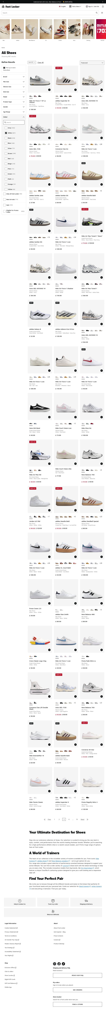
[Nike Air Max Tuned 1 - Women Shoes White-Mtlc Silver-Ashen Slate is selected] (83, 284)
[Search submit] (97, 13)
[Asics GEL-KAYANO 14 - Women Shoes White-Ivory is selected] (31, 284)
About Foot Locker (59, 928)
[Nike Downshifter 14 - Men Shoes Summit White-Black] (44, 751)
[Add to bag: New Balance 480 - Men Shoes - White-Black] (101, 603)
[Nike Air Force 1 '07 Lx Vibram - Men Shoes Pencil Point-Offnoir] (39, 96)
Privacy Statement (11, 932)
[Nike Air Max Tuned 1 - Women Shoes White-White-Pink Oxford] (92, 284)
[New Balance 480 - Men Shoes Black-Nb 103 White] (96, 610)
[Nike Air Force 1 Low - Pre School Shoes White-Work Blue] (87, 377)
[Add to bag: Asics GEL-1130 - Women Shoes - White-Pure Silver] (49, 138)
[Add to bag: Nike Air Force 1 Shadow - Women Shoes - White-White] (75, 277)
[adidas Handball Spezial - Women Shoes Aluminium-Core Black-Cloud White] (87, 517)
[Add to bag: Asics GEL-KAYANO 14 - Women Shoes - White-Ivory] (49, 277)
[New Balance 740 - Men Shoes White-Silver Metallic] (92, 703)
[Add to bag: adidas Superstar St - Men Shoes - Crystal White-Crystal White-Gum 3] (75, 90)
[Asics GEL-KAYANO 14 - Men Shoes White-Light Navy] (96, 96)
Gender (13, 107)
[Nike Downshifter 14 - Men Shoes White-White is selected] (31, 751)
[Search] (50, 13)
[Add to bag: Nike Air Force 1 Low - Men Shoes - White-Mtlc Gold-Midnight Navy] (75, 231)
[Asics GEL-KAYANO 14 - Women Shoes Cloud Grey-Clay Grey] (39, 284)
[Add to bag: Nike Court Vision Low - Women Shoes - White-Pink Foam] (75, 417)
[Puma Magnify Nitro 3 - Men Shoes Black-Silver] (87, 797)
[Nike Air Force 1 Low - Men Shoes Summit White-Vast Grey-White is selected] (83, 144)
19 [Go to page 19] (77, 819)
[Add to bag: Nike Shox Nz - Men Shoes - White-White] (101, 417)
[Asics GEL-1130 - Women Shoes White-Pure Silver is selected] (31, 144)
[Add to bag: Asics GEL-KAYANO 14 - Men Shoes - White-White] (101, 324)
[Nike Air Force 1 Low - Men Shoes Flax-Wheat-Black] (92, 144)
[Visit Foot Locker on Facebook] (59, 963)
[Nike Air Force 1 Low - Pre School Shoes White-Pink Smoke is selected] (83, 377)
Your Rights (9, 955)
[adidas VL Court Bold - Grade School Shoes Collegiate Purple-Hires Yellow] (70, 563)
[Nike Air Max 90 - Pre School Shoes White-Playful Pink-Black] (39, 470)
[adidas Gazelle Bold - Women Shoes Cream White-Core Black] (92, 191)
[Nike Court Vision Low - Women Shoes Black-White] (70, 423)
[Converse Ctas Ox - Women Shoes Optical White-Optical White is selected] (57, 144)
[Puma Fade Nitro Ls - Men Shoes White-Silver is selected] (83, 656)
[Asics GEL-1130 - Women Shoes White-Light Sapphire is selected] (57, 703)
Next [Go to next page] (82, 819)
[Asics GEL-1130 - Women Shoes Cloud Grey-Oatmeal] (44, 144)
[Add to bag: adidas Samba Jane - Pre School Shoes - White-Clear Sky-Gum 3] (49, 184)
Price (13, 220)
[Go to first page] (44, 819)
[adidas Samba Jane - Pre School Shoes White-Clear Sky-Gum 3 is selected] (31, 191)
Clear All (41, 62)
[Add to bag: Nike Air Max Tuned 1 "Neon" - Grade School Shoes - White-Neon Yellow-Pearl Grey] (101, 231)
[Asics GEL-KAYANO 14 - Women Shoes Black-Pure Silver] (35, 284)
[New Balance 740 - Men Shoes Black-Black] (87, 703)
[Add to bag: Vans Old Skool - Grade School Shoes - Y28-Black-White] (49, 417)
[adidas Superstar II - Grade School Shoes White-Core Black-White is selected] (57, 797)
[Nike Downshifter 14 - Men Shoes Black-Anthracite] (35, 751)
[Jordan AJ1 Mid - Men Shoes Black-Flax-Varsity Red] (39, 517)
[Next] (103, 1)
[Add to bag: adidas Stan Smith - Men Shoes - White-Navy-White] (75, 603)
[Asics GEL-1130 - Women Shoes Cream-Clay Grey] (39, 144)
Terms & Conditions (11, 936)
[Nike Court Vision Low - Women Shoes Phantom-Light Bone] (61, 423)
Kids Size (13, 92)
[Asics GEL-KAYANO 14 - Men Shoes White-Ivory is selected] (83, 96)
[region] (53, 2)
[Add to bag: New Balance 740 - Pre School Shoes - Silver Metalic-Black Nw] (101, 464)
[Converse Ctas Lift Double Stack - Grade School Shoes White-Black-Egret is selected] (31, 703)
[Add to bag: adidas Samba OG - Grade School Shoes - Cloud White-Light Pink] (75, 184)
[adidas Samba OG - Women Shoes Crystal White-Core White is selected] (31, 237)
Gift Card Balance (11, 983)
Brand (13, 76)
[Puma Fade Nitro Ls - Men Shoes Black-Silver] (87, 656)
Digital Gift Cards (10, 979)
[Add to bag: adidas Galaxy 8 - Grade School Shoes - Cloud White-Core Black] (49, 324)
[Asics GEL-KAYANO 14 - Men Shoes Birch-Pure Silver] (100, 96)
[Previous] (3, 1)
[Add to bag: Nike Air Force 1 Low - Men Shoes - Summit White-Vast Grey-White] (101, 138)
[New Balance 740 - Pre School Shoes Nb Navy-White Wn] (92, 470)
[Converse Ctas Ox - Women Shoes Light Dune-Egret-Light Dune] (66, 144)
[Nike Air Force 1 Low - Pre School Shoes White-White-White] (96, 377)
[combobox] (50, 13)
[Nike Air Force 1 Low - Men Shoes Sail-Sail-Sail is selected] (31, 377)
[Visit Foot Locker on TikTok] (63, 963)
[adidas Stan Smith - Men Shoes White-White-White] (61, 610)
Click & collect (9, 971)
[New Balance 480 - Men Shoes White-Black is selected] (83, 610)
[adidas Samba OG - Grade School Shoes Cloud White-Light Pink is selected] (57, 191)
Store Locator (10, 975)
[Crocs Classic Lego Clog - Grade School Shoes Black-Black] (35, 656)
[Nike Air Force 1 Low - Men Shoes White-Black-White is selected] (31, 563)
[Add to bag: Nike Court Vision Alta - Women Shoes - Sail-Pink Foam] (75, 464)
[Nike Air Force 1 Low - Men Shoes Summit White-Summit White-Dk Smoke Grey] (96, 563)
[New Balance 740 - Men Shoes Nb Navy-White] (96, 703)
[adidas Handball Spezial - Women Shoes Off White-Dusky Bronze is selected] (83, 517)
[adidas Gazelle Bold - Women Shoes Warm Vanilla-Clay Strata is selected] (83, 191)
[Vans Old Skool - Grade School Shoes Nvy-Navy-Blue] (35, 423)
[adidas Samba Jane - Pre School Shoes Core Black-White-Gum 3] (39, 191)
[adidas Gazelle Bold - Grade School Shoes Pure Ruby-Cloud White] (70, 751)
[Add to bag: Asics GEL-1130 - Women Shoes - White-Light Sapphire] (75, 696)
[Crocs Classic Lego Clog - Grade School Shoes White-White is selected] (31, 656)
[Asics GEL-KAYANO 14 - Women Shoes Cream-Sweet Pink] (48, 284)
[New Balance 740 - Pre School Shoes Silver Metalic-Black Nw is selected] (83, 470)
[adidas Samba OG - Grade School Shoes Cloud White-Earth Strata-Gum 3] (70, 191)
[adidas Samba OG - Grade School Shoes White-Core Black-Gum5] (74, 191)
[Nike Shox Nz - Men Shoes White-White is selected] (83, 423)
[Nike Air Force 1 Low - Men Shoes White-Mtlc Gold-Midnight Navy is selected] (57, 237)
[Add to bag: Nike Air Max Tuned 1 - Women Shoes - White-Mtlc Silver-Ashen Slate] (101, 277)
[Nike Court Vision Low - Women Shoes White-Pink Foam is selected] (57, 423)
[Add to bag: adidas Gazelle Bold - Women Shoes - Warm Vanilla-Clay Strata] (101, 184)
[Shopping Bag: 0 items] (102, 6)
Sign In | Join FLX (92, 6)
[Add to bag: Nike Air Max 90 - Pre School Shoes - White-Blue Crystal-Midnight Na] (49, 464)
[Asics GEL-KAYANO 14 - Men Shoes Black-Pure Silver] (87, 96)
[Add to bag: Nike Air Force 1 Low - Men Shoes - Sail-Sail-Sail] (49, 370)
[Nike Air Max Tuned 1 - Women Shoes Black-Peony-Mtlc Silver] (96, 284)
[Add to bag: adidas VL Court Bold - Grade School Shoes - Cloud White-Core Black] (75, 557)
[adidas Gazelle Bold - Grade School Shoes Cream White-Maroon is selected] (57, 751)
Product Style (13, 215)
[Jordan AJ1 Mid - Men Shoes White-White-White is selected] (31, 517)
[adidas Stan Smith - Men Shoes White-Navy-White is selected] (57, 610)
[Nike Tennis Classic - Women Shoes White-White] (35, 797)
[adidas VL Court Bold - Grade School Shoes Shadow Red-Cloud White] (61, 563)
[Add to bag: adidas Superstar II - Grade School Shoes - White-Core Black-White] (75, 791)
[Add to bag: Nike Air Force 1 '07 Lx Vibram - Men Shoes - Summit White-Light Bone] (49, 90)
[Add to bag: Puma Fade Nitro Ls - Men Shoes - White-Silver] (101, 650)
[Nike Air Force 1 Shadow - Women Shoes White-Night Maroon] (61, 284)
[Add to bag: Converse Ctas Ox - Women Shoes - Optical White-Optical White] (75, 138)
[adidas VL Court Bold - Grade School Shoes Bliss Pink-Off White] (74, 563)
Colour (13, 117)
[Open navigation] (102, 12)
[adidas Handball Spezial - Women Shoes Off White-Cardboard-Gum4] (96, 517)
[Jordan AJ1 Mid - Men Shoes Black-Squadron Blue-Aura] (44, 517)
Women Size (13, 87)
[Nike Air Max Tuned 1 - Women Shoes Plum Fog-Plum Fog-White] (100, 284)
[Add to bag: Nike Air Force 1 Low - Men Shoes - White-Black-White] (49, 557)
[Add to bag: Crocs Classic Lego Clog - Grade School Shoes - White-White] (49, 650)
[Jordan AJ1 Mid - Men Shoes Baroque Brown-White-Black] (35, 517)
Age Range (13, 112)
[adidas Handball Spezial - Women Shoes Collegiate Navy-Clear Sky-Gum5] (92, 517)
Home (3, 47)
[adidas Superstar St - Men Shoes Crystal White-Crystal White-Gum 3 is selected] (57, 96)
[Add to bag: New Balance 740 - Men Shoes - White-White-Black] (101, 696)
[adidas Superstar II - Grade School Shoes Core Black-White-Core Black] (66, 797)
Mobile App (8, 987)
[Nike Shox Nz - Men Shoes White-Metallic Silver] (87, 423)
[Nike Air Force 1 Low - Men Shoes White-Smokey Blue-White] (87, 144)
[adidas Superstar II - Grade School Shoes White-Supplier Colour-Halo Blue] (70, 797)
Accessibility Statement (13, 951)
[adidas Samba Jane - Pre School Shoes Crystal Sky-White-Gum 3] (35, 191)
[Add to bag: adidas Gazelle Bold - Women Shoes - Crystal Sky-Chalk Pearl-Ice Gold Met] (75, 510)
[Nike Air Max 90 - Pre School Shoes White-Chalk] (35, 470)
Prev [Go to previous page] (49, 819)
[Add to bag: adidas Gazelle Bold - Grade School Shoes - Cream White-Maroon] (75, 744)
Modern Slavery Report (13, 943)
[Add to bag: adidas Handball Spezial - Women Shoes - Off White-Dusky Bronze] (101, 510)
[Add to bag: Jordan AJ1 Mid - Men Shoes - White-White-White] (49, 510)
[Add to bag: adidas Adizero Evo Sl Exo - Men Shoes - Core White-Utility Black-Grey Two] (75, 324)
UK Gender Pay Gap (12, 940)
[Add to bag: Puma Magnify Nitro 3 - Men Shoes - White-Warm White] (101, 791)
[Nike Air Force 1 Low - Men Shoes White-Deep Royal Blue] (96, 144)
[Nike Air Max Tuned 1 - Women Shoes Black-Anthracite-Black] (87, 284)
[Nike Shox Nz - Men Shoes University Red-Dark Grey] (92, 423)
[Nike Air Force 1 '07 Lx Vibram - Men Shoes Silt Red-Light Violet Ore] (35, 96)
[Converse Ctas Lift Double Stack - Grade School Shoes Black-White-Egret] (35, 703)
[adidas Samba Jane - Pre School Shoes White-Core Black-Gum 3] (44, 191)
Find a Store (6, 70)
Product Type (13, 102)
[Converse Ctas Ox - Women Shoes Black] (61, 144)
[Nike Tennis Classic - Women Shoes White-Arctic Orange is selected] (31, 797)
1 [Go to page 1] (54, 819)
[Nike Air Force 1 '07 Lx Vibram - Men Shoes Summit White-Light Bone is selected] (31, 96)
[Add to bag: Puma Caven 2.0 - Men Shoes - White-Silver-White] (49, 603)
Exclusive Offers (10, 967)
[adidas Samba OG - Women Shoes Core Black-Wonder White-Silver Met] (39, 237)
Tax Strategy (9, 947)
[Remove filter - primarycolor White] (32, 62)
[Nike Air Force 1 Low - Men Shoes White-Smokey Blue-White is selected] (83, 563)
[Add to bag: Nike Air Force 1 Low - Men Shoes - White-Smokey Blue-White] (101, 557)
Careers (57, 940)
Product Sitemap (59, 943)
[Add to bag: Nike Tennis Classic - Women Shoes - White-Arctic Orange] (49, 791)
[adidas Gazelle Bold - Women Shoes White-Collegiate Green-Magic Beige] (87, 191)
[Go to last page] (87, 819)
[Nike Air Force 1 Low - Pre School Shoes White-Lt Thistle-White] (92, 377)
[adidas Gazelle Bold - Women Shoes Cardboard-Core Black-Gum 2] (96, 191)
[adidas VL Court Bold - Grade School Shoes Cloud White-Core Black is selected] (57, 563)
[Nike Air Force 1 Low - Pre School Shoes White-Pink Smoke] (66, 656)
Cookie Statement (11, 928)
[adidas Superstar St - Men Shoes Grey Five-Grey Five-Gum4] (61, 96)
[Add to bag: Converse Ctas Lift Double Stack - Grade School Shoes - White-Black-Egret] (49, 696)
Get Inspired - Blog (59, 932)
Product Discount (13, 225)
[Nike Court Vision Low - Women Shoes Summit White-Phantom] (66, 423)
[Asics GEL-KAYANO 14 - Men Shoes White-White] (92, 96)
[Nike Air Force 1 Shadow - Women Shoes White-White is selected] (57, 284)
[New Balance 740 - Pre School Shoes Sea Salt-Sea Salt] (96, 470)
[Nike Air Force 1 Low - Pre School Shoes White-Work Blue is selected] (57, 656)
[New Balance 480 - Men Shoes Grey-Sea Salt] (92, 610)
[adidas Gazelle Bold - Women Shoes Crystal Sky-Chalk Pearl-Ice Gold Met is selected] (57, 517)
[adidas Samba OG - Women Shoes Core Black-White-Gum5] (35, 237)
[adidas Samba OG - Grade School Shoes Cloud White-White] (61, 191)
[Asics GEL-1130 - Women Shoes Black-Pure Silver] (35, 144)
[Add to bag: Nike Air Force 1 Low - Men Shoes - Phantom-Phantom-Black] (75, 370)
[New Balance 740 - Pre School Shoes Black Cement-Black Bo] (87, 470)
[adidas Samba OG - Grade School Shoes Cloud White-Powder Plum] (66, 191)
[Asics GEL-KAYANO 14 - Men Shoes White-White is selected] (83, 330)
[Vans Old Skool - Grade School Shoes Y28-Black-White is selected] (31, 423)
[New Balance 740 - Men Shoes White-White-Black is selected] (83, 703)
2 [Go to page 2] (59, 819)
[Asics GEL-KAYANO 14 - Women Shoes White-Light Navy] (44, 284)
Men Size (13, 82)
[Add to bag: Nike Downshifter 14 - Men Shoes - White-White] (49, 744)
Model (13, 97)
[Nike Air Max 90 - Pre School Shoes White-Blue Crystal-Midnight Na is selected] (31, 470)
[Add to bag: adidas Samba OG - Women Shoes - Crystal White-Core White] (49, 231)
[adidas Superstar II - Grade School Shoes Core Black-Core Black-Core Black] (61, 797)
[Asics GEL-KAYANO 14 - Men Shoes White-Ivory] (96, 330)
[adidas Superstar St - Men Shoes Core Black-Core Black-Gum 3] (66, 96)
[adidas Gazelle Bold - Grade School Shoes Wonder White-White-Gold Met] (61, 751)
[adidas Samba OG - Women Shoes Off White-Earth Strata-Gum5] (44, 237)
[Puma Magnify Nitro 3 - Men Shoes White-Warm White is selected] (83, 797)
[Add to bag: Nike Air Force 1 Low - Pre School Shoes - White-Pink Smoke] (101, 370)
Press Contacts (58, 936)
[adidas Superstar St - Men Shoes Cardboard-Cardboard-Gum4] (70, 96)
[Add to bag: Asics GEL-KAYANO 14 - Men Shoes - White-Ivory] (101, 90)
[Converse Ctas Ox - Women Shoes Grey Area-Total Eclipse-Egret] (70, 144)
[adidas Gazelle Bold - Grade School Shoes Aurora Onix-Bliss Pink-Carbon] (66, 751)
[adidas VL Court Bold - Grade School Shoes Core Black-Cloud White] (66, 563)
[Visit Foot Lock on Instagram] (54, 963)
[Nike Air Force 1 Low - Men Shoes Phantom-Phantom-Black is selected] (57, 377)
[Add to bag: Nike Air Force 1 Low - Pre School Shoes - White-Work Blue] (75, 650)
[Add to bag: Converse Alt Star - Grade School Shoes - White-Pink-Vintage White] (101, 744)
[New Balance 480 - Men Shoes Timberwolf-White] (87, 610)
